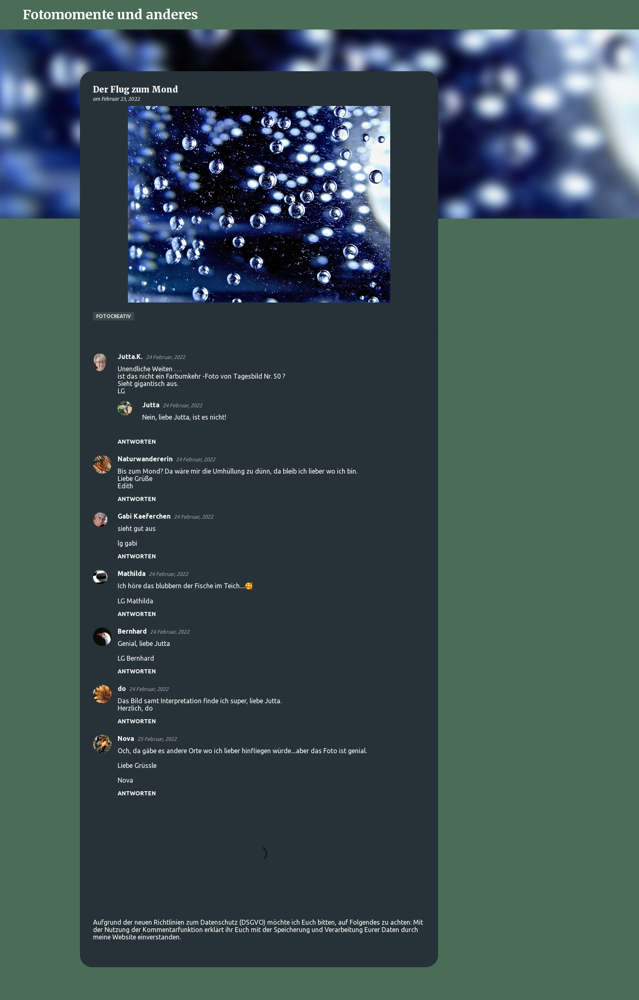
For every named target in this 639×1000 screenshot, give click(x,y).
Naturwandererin (145, 459)
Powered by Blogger (319, 988)
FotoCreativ (113, 316)
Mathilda (132, 573)
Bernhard (132, 631)
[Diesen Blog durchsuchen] (589, 15)
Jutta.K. (130, 356)
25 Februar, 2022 (157, 739)
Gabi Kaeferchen (144, 516)
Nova (126, 738)
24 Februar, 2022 (165, 357)
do (122, 688)
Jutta (150, 405)
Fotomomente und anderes (110, 15)
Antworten (137, 441)
